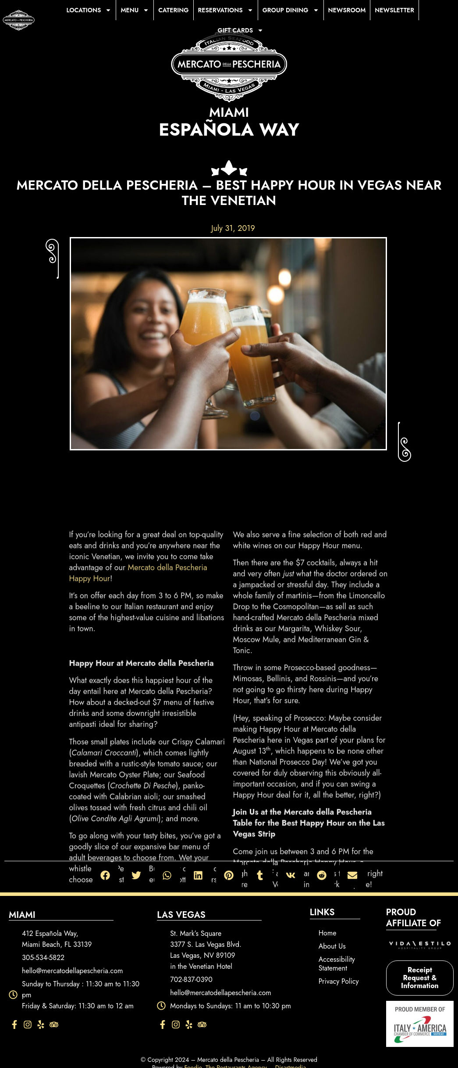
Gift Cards (240, 30)
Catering (173, 10)
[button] (105, 875)
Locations (89, 10)
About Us (332, 946)
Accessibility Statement (337, 963)
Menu (135, 10)
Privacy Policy (339, 981)
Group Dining (291, 10)
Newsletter (394, 10)
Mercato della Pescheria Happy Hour (138, 774)
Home (328, 933)
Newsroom (347, 10)
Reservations (225, 10)
